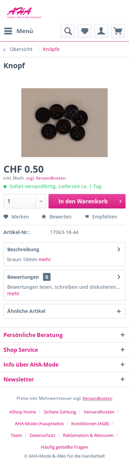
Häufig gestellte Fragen (64, 447)
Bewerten (57, 216)
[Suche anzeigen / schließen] (67, 31)
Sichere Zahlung (60, 412)
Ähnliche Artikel (26, 311)
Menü (18, 30)
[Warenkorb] (118, 31)
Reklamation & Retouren (88, 435)
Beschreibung (23, 249)
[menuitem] (18, 31)
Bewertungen (23, 277)
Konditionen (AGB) (90, 423)
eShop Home (22, 412)
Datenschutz (42, 435)
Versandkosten (97, 398)
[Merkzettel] (84, 31)
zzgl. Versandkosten (46, 178)
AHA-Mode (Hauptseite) (39, 423)
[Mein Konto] (101, 31)
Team (16, 435)
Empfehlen (101, 216)
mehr (44, 259)
